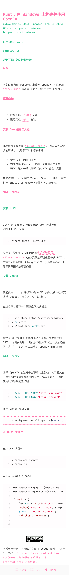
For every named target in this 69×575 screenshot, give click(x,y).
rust (10, 28)
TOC (35, 570)
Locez (20, 42)
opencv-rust (11, 89)
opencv (22, 28)
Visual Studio (35, 145)
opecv (10, 32)
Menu (20, 570)
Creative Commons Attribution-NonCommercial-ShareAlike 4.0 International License (32, 557)
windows (36, 28)
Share (51, 570)
